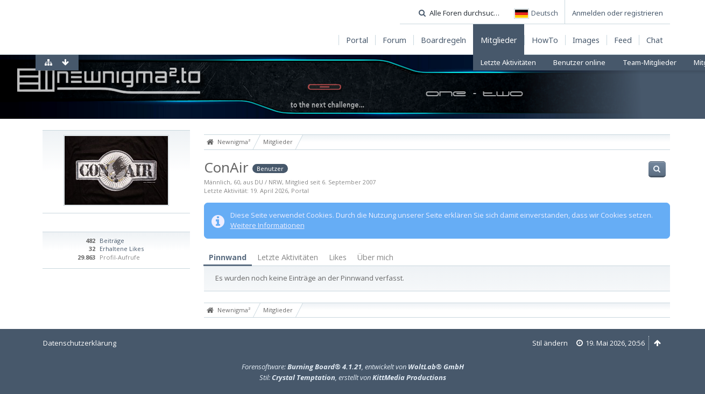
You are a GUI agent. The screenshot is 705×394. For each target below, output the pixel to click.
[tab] (227, 257)
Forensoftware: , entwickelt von (353, 366)
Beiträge (112, 241)
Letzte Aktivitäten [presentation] (287, 257)
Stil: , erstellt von (352, 377)
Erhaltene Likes (122, 249)
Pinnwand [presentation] (227, 257)
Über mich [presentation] (375, 257)
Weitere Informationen (267, 225)
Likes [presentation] (338, 257)
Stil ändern (550, 343)
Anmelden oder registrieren (617, 13)
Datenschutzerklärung (79, 343)
